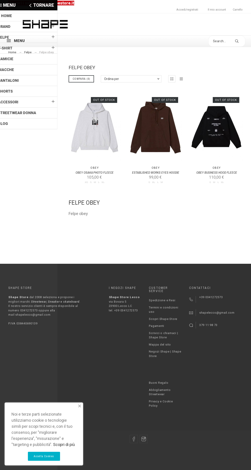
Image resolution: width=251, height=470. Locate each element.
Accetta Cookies (44, 456)
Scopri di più (64, 444)
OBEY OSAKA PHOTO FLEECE (95, 173)
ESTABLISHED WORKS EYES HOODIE (155, 173)
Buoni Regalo (158, 382)
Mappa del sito (160, 344)
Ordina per (111, 79)
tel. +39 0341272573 (123, 310)
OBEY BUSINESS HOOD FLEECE (216, 173)
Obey (94, 167)
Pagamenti (156, 326)
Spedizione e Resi (162, 300)
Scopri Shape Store (163, 319)
